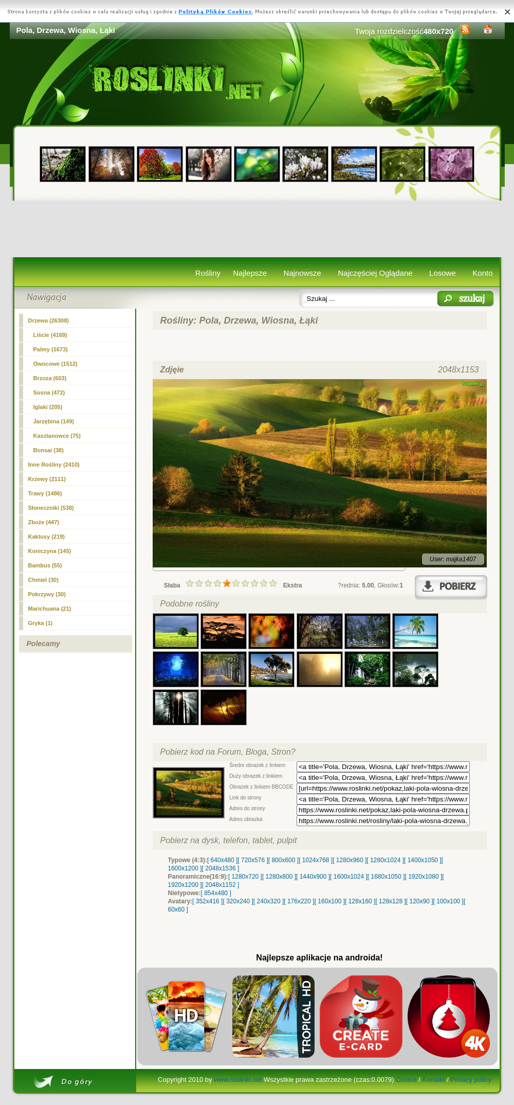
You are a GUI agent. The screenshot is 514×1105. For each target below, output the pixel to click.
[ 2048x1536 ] (221, 868)
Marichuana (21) (49, 608)
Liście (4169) (50, 335)
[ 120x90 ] (419, 901)
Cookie (406, 1079)
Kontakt (434, 1079)
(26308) (48, 320)
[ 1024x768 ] (316, 860)
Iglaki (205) (48, 407)
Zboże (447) (44, 522)
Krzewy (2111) (47, 479)
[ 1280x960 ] (349, 860)
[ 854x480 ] (216, 893)
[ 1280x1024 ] (385, 860)
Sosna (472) (49, 392)
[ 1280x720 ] (245, 876)
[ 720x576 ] (252, 860)
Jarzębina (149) (53, 421)
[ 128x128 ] (390, 901)
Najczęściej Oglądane (375, 273)
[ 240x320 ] (268, 901)
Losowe (442, 273)
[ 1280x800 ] (279, 876)
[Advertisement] (257, 229)
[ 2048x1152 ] (221, 884)
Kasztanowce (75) (57, 436)
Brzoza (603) (50, 378)
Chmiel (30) (43, 580)
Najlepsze (250, 273)
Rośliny (208, 273)
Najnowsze (302, 273)
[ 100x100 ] (448, 901)
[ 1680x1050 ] (386, 876)
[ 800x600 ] (283, 860)
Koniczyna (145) (49, 551)
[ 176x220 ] (299, 901)
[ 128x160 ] (360, 901)
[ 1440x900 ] (313, 876)
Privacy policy (470, 1079)
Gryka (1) (40, 623)
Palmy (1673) (50, 349)
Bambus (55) (45, 565)
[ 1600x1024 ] (349, 876)
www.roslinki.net (238, 1079)
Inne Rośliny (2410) (54, 464)
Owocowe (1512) (55, 364)
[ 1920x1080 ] (424, 876)
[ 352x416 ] (207, 901)
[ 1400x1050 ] (423, 860)
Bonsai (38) (48, 450)
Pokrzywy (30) (47, 594)
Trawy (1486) (45, 493)
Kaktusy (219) (46, 536)
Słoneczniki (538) (51, 508)
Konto (482, 273)
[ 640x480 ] (222, 860)
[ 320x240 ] (238, 901)
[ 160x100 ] (330, 901)
